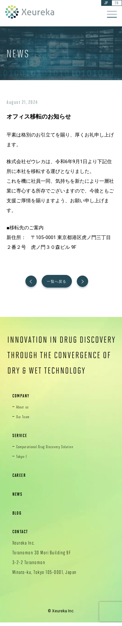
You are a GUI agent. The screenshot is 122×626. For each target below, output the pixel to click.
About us (24, 410)
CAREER (21, 478)
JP (102, 4)
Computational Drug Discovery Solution (53, 450)
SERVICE (21, 438)
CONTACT (22, 534)
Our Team (24, 419)
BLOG (18, 515)
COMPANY (23, 398)
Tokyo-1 (23, 459)
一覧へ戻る (61, 283)
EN (115, 4)
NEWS (18, 497)
